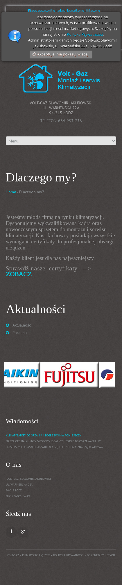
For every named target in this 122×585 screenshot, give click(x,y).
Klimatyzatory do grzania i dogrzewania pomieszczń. (44, 435)
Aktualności (22, 325)
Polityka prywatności (68, 555)
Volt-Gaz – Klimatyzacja (23, 555)
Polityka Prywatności (85, 34)
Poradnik (19, 332)
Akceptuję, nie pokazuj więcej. (63, 54)
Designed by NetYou (101, 555)
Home (11, 192)
